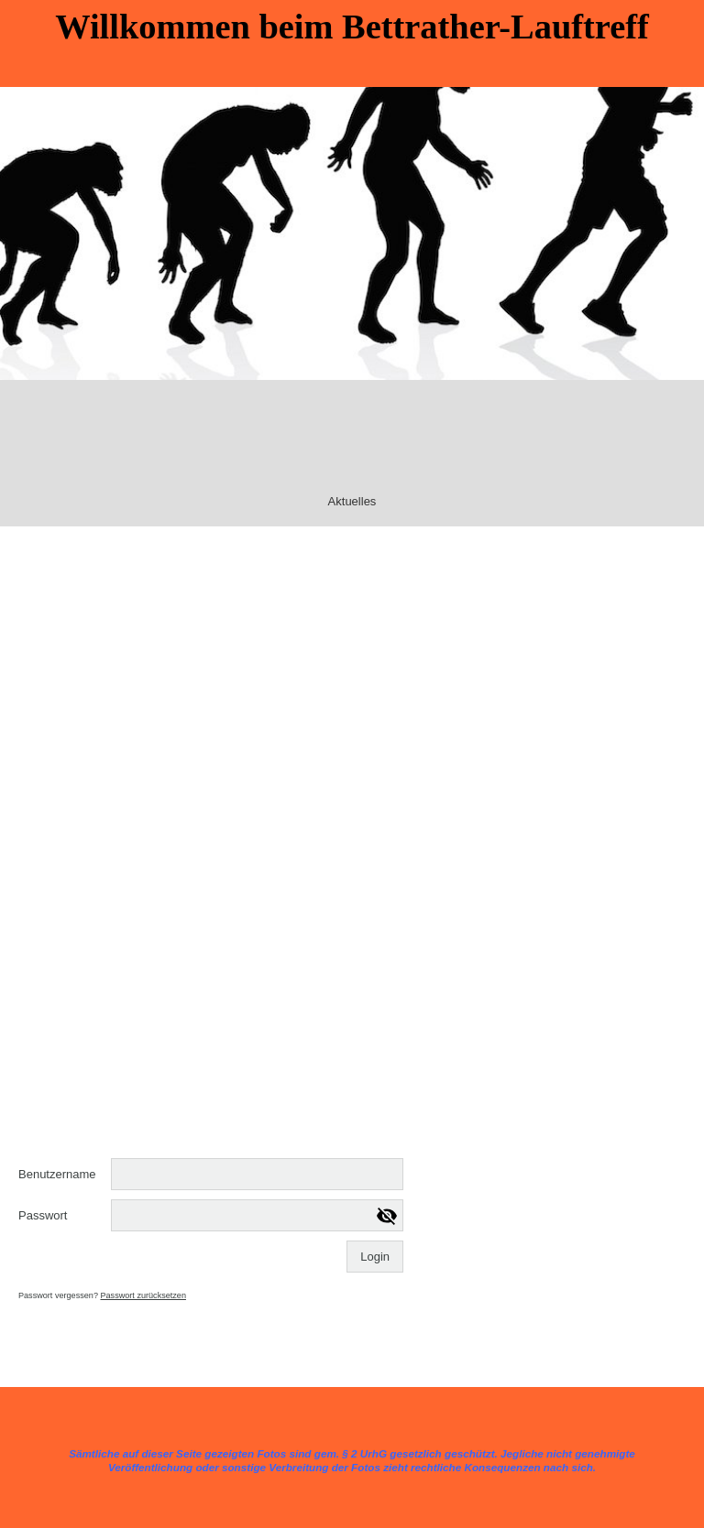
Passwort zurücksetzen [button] (143, 1295)
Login (375, 1256)
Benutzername (57, 1174)
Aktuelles (352, 501)
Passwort (42, 1215)
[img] (352, 233)
